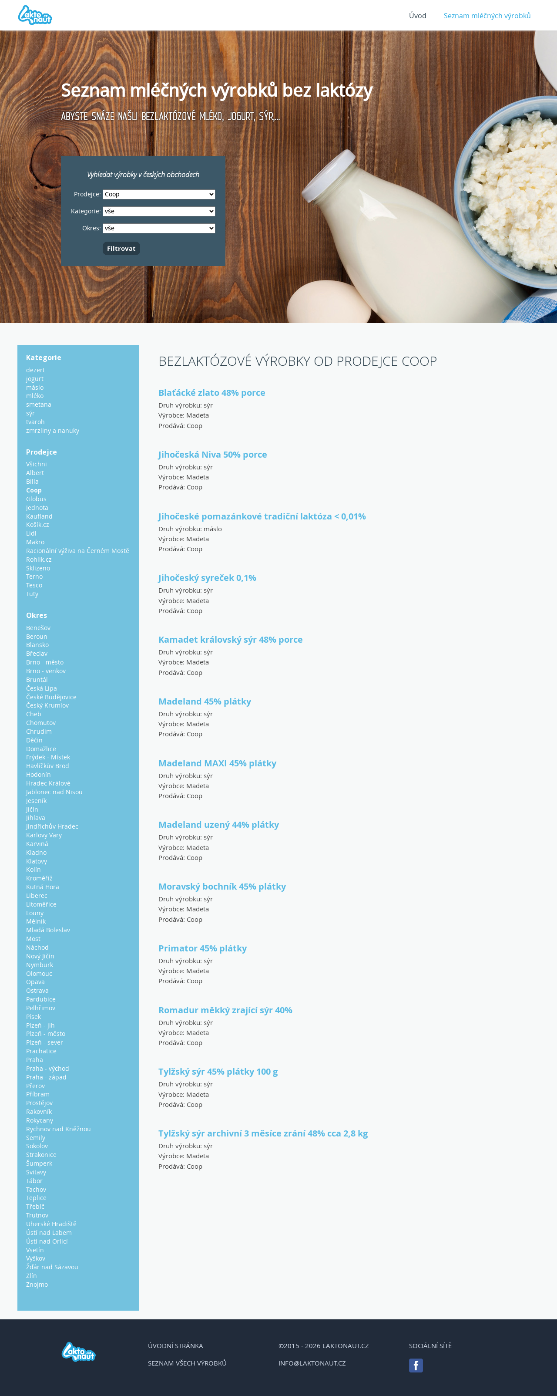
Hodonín (38, 774)
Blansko (37, 645)
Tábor (34, 1181)
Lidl (31, 533)
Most (33, 938)
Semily (35, 1137)
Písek (33, 1016)
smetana (38, 404)
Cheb (33, 714)
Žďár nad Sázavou (52, 1267)
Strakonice (41, 1154)
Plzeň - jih (40, 1025)
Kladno (36, 852)
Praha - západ (46, 1077)
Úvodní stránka (175, 1345)
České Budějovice (51, 697)
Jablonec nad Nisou (54, 792)
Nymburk (39, 965)
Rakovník (39, 1111)
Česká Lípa (41, 688)
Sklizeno (38, 568)
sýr (208, 405)
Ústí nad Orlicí (47, 1241)
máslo (213, 528)
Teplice (36, 1198)
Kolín (33, 869)
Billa (32, 481)
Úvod (417, 15)
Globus (36, 499)
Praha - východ (47, 1068)
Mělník (36, 921)
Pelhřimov (40, 1008)
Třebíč (35, 1206)
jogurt (35, 378)
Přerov (35, 1086)
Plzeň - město (45, 1033)
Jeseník (36, 800)
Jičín (32, 809)
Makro (35, 542)
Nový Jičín (40, 956)
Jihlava (35, 817)
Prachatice (41, 1051)
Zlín (31, 1275)
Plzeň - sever (44, 1042)
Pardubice (41, 999)
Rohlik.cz (39, 559)
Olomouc (39, 973)
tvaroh (35, 422)
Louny (35, 913)
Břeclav (36, 653)
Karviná (37, 844)
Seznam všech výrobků (187, 1363)
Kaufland (39, 516)
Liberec (36, 895)
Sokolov (37, 1146)
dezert (35, 370)
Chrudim (39, 731)
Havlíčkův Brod (47, 766)
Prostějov (39, 1103)
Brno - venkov (46, 671)
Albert (35, 473)
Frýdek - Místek (48, 757)
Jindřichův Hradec (52, 826)
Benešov (38, 628)
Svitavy (36, 1172)
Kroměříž (39, 878)
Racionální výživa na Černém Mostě (77, 550)
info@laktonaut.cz (312, 1363)
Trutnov (37, 1215)
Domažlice (41, 749)
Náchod (37, 947)
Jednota (37, 507)
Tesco (34, 585)
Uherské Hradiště (51, 1224)
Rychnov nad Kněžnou (58, 1129)
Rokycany (39, 1120)
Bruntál (37, 679)
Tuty (32, 594)
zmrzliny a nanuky (52, 430)
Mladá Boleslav (48, 930)
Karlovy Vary (44, 835)
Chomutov (41, 722)
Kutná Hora (42, 887)
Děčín (34, 740)
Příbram (38, 1094)
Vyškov (35, 1258)
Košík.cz (37, 524)
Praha (34, 1059)
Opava (35, 982)
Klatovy (36, 861)
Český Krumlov (47, 705)
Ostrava (37, 990)
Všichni (36, 464)
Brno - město (45, 662)
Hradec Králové (48, 783)
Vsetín (35, 1250)
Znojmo (37, 1284)
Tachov (36, 1189)
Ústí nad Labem (49, 1232)
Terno (34, 576)
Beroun (36, 636)
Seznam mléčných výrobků (487, 15)
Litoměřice (41, 904)
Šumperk (39, 1163)
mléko (35, 395)
